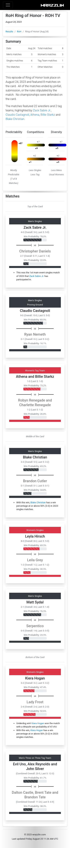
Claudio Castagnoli (17, 114)
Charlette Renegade (35, 405)
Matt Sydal (35, 602)
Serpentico (35, 626)
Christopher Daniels (35, 251)
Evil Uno (19, 764)
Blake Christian (15, 119)
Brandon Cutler (35, 481)
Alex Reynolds (38, 764)
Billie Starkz (48, 114)
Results (9, 31)
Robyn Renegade (31, 400)
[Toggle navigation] (8, 5)
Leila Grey (35, 560)
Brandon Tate (35, 797)
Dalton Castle (22, 792)
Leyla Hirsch (35, 536)
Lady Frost (35, 702)
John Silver (35, 769)
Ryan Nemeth (35, 334)
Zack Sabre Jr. (42, 110)
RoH (19, 31)
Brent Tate (43, 792)
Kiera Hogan (35, 678)
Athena (34, 114)
